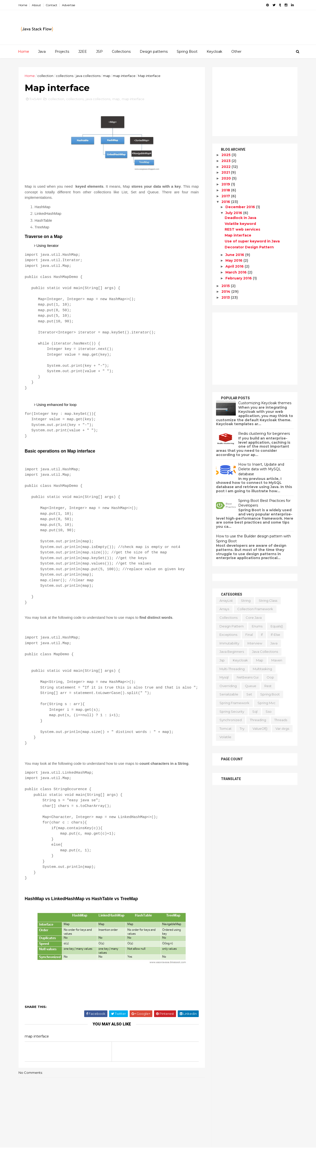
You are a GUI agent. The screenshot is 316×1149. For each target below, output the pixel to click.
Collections (121, 51)
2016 (226, 202)
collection (45, 76)
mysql (224, 677)
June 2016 (235, 255)
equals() (277, 626)
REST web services (242, 229)
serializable (228, 694)
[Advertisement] (255, 101)
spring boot (270, 694)
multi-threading (232, 669)
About (36, 5)
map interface (124, 76)
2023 (226, 161)
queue (250, 686)
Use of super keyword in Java (252, 241)
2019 (226, 184)
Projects (62, 51)
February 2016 (239, 278)
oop (270, 677)
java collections (88, 76)
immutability (229, 643)
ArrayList (226, 600)
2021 (226, 172)
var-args (282, 728)
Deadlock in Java (240, 218)
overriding (228, 686)
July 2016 (234, 213)
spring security (231, 711)
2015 (226, 286)
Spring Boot (187, 51)
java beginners (231, 652)
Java (42, 51)
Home (23, 5)
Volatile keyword (240, 223)
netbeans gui (247, 677)
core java (254, 618)
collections (64, 76)
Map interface (238, 235)
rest (268, 686)
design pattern (231, 626)
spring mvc (266, 703)
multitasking (262, 669)
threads (280, 720)
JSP (99, 51)
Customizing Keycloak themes (264, 403)
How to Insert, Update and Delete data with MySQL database (261, 469)
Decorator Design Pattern (249, 247)
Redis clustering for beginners (264, 433)
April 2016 (235, 266)
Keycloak (214, 51)
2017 (226, 196)
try (242, 728)
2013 (226, 297)
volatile (225, 737)
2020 (226, 178)
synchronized (230, 720)
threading (258, 720)
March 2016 (236, 272)
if (262, 635)
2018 (226, 190)
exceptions (228, 635)
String (246, 600)
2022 (226, 166)
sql (254, 711)
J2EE (82, 51)
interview (254, 643)
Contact (51, 5)
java (273, 643)
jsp (222, 660)
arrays (224, 609)
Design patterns (154, 51)
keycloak (240, 660)
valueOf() (260, 728)
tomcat (225, 728)
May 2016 (234, 260)
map (106, 76)
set (249, 694)
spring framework (234, 703)
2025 (226, 155)
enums (257, 626)
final (249, 635)
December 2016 (240, 207)
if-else (275, 635)
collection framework (255, 609)
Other (236, 51)
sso (269, 711)
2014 (226, 291)
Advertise (68, 5)
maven (276, 660)
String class (268, 600)
